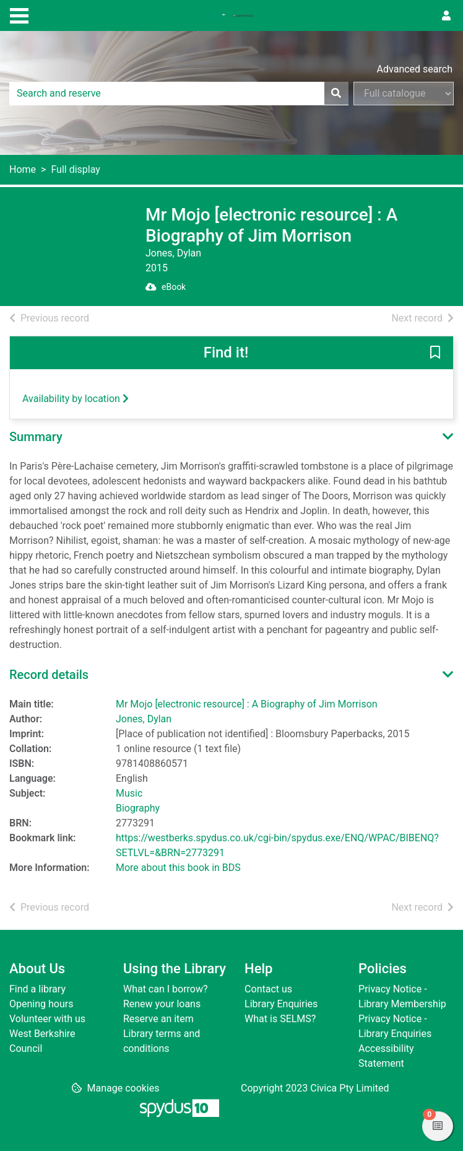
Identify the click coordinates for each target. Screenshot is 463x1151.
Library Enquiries (281, 1004)
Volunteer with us (47, 1019)
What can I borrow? (165, 989)
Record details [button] (49, 674)
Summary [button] (36, 436)
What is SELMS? (280, 1019)
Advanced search (414, 69)
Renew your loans (162, 1004)
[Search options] (403, 93)
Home (22, 169)
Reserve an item (158, 1019)
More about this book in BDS (178, 867)
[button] (435, 354)
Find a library (37, 989)
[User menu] (446, 16)
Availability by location (75, 399)
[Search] (336, 93)
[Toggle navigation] (19, 14)
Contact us (268, 989)
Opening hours (41, 1004)
